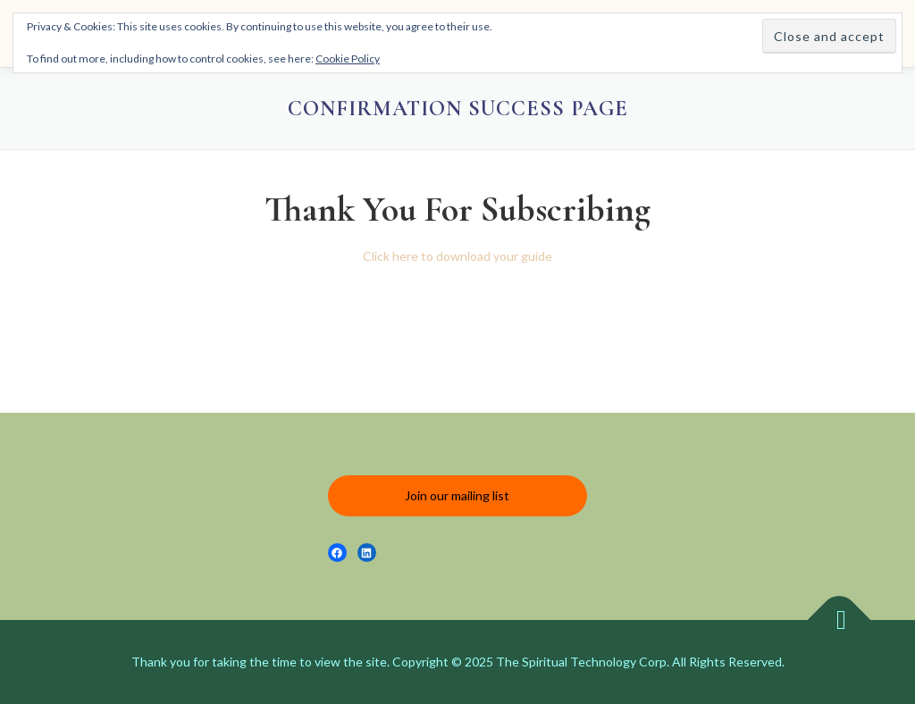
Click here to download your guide (457, 256)
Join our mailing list (457, 495)
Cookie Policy (347, 58)
